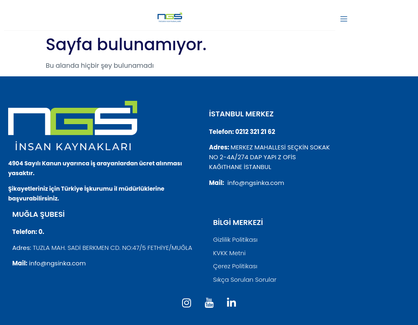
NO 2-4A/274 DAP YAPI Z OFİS (252, 157)
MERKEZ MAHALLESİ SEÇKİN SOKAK (280, 147)
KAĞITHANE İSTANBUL (240, 166)
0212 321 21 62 (255, 131)
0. (41, 231)
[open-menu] (343, 19)
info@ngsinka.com (255, 182)
